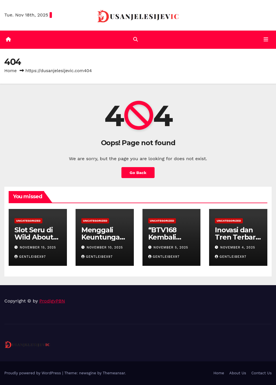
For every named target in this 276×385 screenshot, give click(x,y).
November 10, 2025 (105, 247)
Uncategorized (28, 220)
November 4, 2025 (237, 247)
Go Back (137, 172)
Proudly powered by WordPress (33, 373)
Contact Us (261, 373)
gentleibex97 (30, 257)
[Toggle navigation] (266, 39)
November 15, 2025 (38, 247)
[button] (135, 39)
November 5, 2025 (170, 247)
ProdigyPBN (52, 301)
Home (10, 70)
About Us (237, 373)
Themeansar (114, 373)
